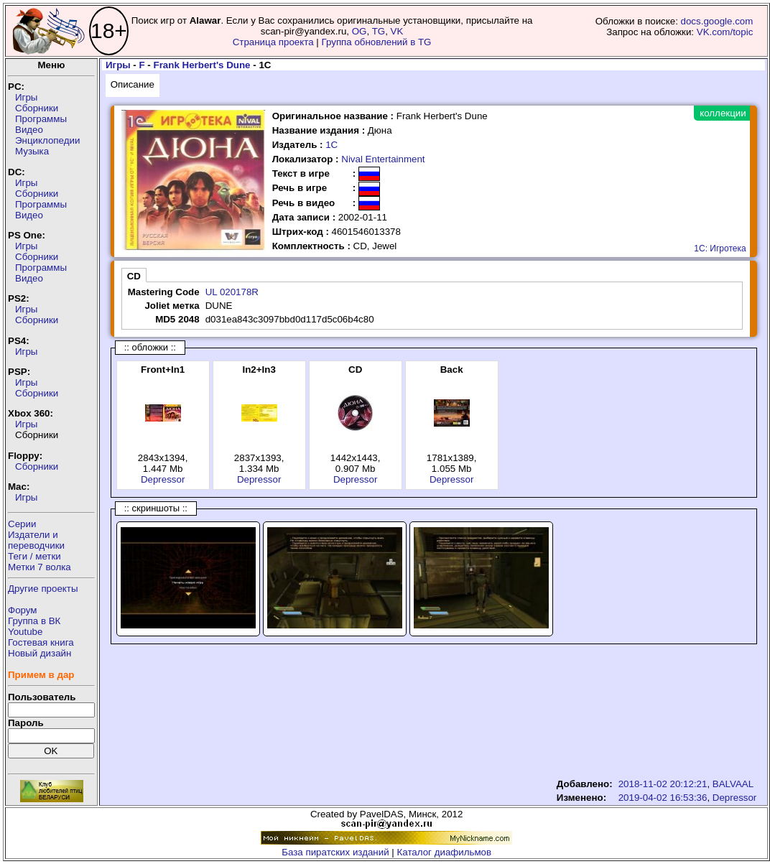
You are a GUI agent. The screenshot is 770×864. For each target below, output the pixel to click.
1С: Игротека (720, 248)
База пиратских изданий (335, 852)
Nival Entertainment (383, 159)
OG (359, 31)
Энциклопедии (47, 140)
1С (331, 144)
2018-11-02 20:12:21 (663, 784)
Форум (22, 610)
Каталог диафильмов (444, 852)
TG (379, 31)
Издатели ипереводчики (36, 540)
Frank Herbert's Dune (202, 65)
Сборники (36, 108)
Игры (26, 97)
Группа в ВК (34, 621)
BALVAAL (733, 784)
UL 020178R (232, 292)
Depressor (163, 479)
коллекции (723, 113)
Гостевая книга (41, 642)
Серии (22, 524)
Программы (41, 118)
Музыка (32, 151)
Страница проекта (273, 42)
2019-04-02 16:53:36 (663, 797)
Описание (132, 84)
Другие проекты (43, 588)
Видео (29, 129)
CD (134, 276)
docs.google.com (717, 21)
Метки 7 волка (39, 567)
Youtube (25, 631)
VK (397, 31)
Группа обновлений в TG (377, 42)
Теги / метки (34, 556)
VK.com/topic (725, 32)
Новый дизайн (39, 653)
